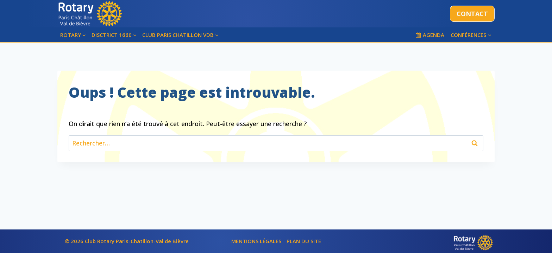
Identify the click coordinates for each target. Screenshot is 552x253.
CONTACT (472, 13)
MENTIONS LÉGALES (256, 241)
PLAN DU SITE (304, 241)
